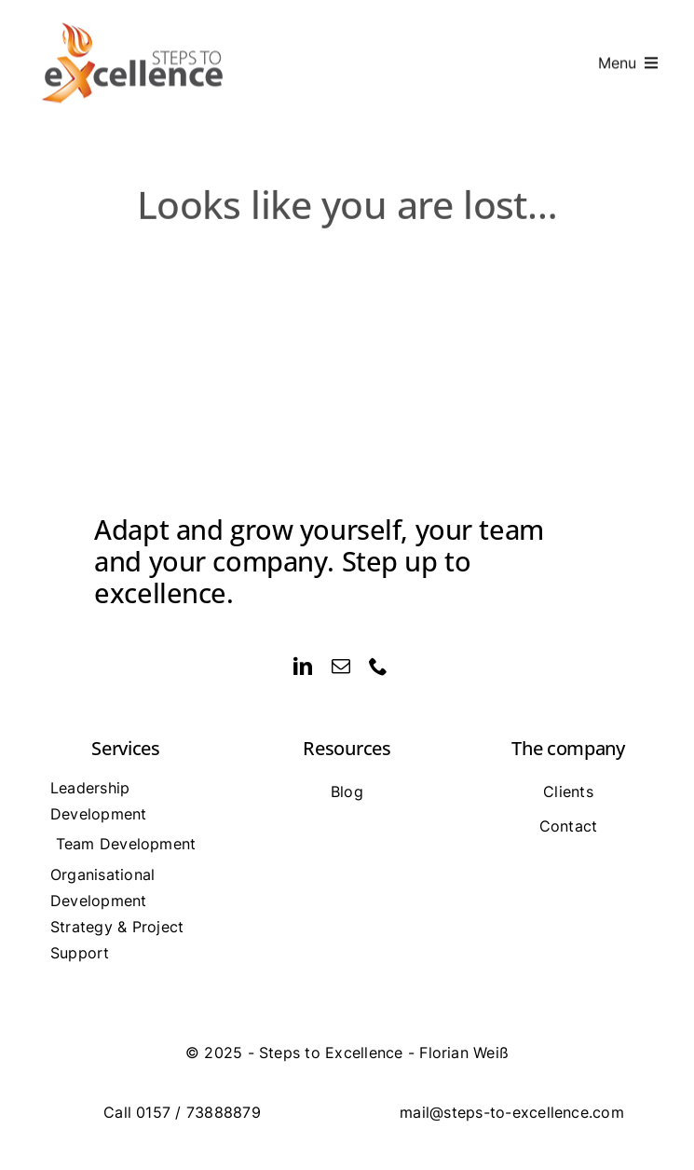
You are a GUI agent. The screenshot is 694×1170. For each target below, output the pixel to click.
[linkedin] (302, 666)
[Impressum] (347, 1052)
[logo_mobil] (134, 20)
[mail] (341, 666)
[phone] (378, 666)
